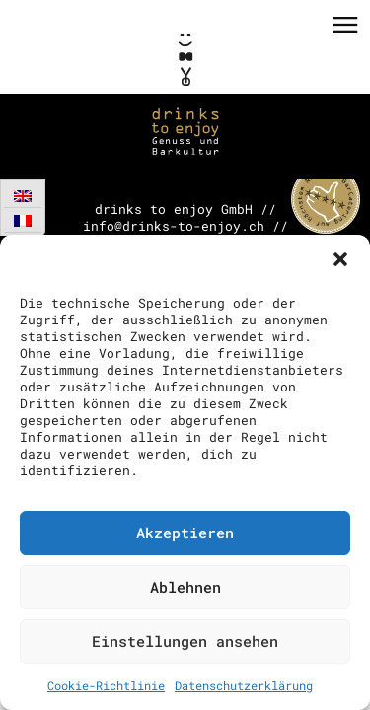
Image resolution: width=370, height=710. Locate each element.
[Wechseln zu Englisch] (22, 195)
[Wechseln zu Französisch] (22, 220)
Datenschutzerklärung (244, 685)
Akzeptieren (185, 532)
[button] (340, 259)
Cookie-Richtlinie (106, 685)
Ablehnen (185, 587)
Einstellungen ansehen (185, 641)
